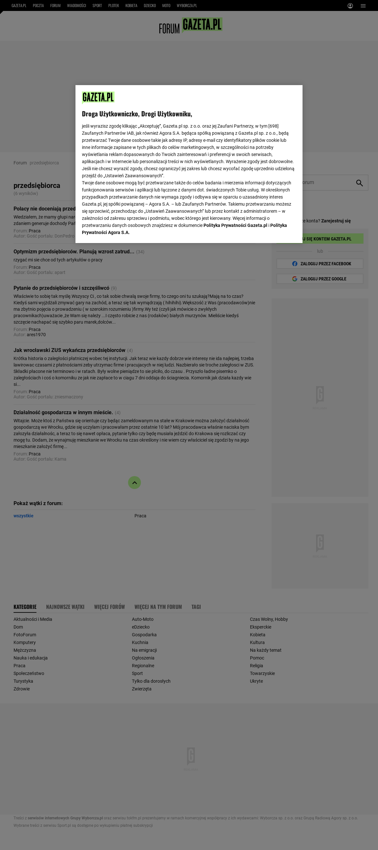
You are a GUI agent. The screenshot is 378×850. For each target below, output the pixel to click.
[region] (188, 163)
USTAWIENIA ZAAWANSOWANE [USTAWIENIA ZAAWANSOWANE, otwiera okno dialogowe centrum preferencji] (124, 230)
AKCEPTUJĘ (274, 230)
